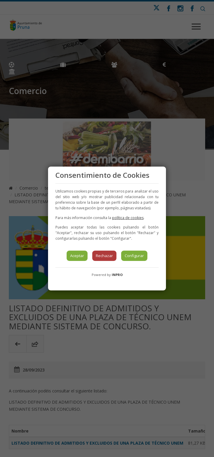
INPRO (117, 274)
